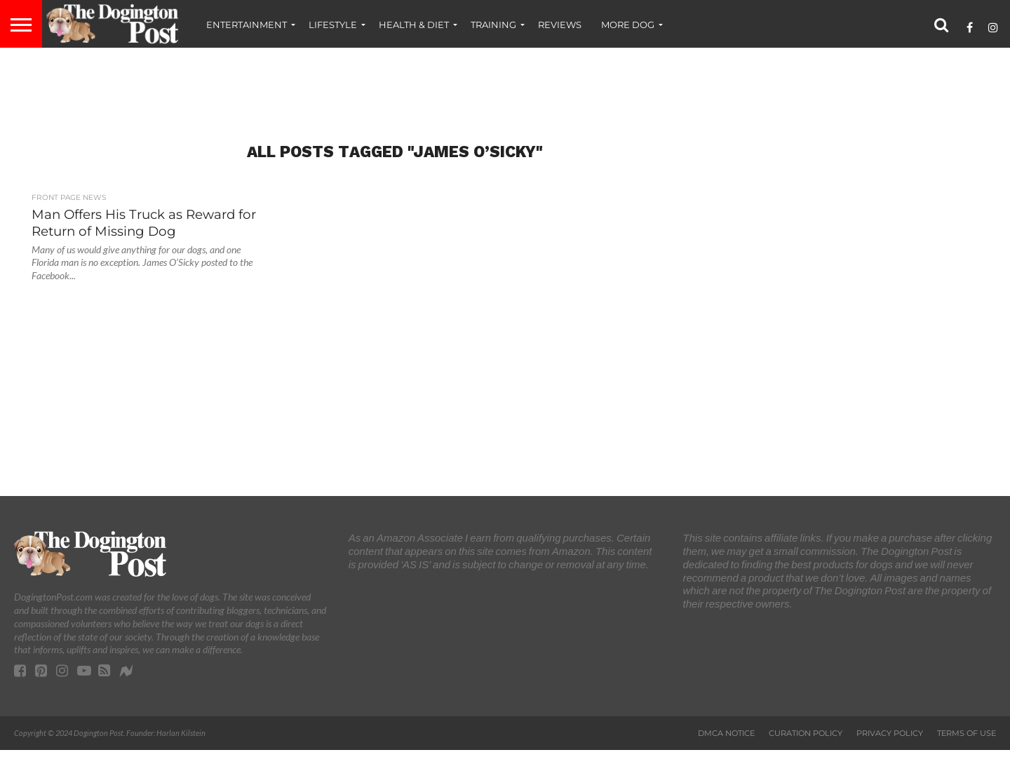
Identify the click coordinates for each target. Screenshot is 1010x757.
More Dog (627, 24)
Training (493, 24)
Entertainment (246, 24)
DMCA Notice (726, 733)
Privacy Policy (889, 733)
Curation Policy (805, 733)
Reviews (559, 24)
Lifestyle (333, 24)
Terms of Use (966, 733)
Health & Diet (414, 24)
